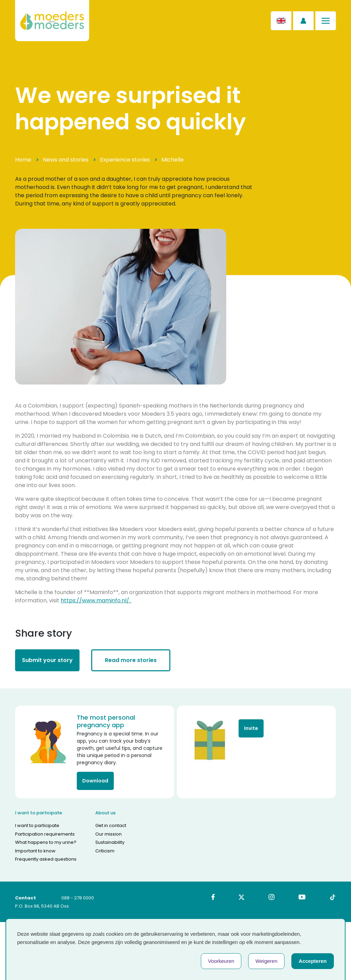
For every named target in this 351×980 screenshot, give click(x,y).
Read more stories (131, 660)
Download (95, 780)
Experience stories (125, 160)
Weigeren (266, 961)
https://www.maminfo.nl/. (96, 600)
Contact (25, 898)
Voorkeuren (221, 961)
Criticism (104, 851)
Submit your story (47, 660)
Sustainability (109, 842)
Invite (251, 728)
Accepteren (313, 961)
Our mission (108, 834)
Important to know (35, 851)
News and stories (65, 160)
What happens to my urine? (45, 842)
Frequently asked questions (45, 859)
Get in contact (110, 825)
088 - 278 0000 (77, 898)
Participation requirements (45, 834)
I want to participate (37, 825)
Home (23, 160)
